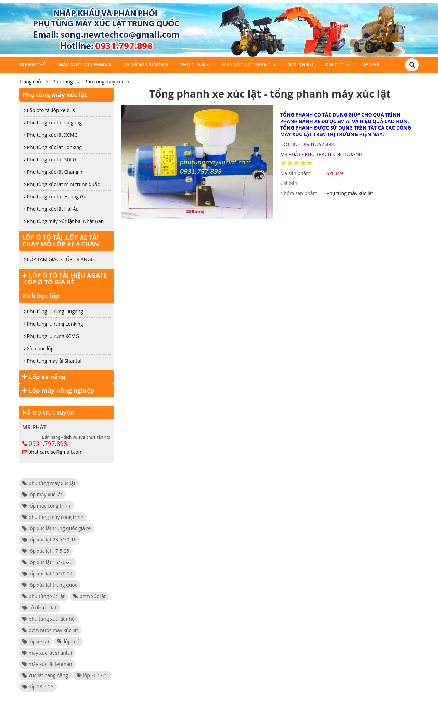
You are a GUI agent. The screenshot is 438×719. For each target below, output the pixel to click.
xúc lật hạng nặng (45, 675)
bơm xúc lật (89, 596)
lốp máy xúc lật (42, 494)
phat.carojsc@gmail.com (55, 452)
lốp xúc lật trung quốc (49, 585)
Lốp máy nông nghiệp (58, 390)
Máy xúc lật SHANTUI (248, 64)
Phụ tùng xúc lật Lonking (53, 147)
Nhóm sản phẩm (299, 193)
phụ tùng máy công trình (52, 517)
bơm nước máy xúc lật (50, 630)
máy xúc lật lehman (47, 664)
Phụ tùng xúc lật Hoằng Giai (56, 196)
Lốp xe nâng (43, 377)
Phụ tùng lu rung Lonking (53, 323)
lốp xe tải (35, 641)
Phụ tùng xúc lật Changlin (54, 172)
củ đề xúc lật (39, 607)
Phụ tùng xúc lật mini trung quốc (62, 184)
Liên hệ (370, 64)
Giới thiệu (300, 64)
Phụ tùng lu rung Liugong (53, 311)
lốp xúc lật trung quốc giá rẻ (56, 528)
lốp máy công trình (46, 505)
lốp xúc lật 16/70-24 (47, 573)
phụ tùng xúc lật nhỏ (48, 619)
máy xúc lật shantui (47, 652)
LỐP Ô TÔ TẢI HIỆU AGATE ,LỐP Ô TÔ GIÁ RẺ (64, 278)
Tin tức (334, 64)
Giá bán (288, 183)
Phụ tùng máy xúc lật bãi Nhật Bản (64, 221)
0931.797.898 (48, 443)
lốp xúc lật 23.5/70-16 (49, 539)
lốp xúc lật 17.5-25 (45, 551)
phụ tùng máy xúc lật (48, 483)
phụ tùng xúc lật (43, 596)
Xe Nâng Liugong (146, 64)
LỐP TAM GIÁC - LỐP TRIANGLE (60, 259)
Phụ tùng (192, 64)
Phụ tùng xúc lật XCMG (51, 135)
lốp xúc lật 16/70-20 (47, 562)
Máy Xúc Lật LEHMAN (85, 64)
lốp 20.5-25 (92, 675)
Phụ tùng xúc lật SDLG (50, 159)
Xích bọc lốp (40, 296)
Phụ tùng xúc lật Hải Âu (51, 209)
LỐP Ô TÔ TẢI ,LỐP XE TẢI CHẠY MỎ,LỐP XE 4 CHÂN (60, 240)
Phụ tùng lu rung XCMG (51, 336)
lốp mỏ (68, 641)
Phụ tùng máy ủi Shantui (52, 360)
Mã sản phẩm (295, 173)
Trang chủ (33, 64)
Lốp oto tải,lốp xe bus (49, 110)
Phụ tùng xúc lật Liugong (53, 122)
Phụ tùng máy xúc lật (107, 81)
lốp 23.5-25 (37, 686)
